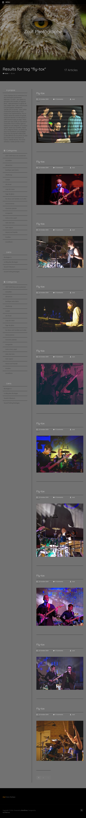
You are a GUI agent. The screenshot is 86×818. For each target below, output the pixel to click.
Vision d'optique (43, 37)
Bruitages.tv (8, 257)
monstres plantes (11, 208)
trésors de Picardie (11, 232)
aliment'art (8, 165)
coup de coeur (10, 189)
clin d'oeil (8, 184)
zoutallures (9, 242)
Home (5, 73)
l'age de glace (9, 194)
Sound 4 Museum (9, 267)
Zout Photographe (43, 31)
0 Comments (58, 99)
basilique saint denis (12, 170)
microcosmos (9, 203)
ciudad (7, 179)
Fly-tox (40, 93)
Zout (4, 797)
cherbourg (8, 175)
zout (72, 99)
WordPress (24, 810)
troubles (8, 237)
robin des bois (9, 223)
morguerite (8, 213)
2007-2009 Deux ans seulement (15, 156)
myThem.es (6, 812)
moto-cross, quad (11, 218)
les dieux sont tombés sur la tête (15, 199)
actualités (8, 160)
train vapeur (9, 227)
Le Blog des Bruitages (11, 262)
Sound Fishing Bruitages (11, 271)
